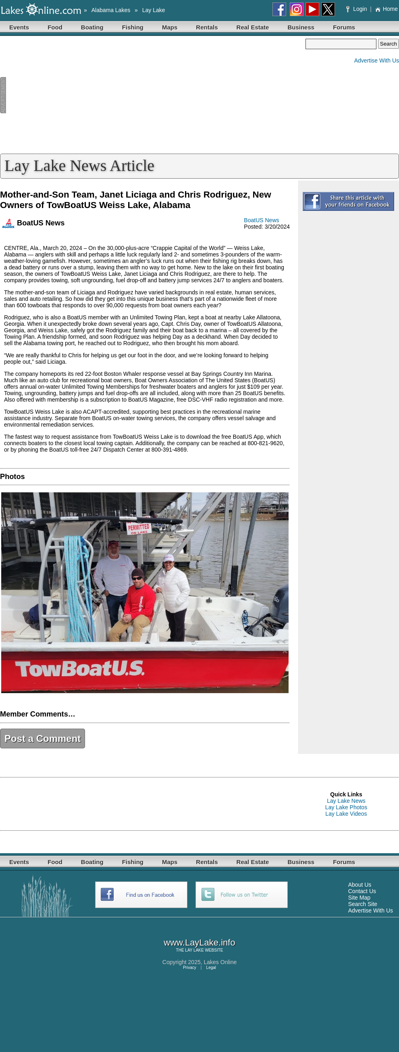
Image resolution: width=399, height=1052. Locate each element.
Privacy (189, 967)
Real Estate (253, 27)
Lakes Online (220, 962)
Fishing (132, 27)
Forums (344, 27)
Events (19, 27)
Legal (211, 967)
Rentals (207, 27)
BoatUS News (261, 220)
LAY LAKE (194, 950)
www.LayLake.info (199, 942)
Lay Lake (153, 10)
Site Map (359, 897)
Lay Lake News (346, 801)
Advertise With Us (376, 60)
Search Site (362, 904)
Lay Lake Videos (346, 813)
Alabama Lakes (111, 10)
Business (300, 27)
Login (357, 9)
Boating (92, 27)
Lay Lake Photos (346, 807)
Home (386, 9)
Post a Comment (42, 738)
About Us (360, 884)
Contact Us (362, 891)
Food (55, 27)
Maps (169, 27)
